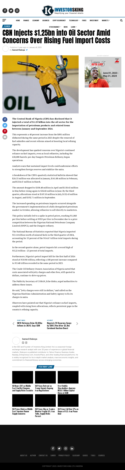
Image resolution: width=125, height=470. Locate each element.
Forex (84, 20)
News (66, 27)
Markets (105, 20)
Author (33, 455)
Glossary (76, 455)
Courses (101, 455)
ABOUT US (23, 455)
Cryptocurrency (59, 20)
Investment (94, 20)
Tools (93, 455)
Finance (26, 20)
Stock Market (54, 27)
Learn (73, 27)
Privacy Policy (64, 455)
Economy (35, 20)
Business (45, 20)
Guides (85, 455)
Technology (73, 20)
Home (18, 20)
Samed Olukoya (18, 50)
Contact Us (43, 455)
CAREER (53, 455)
